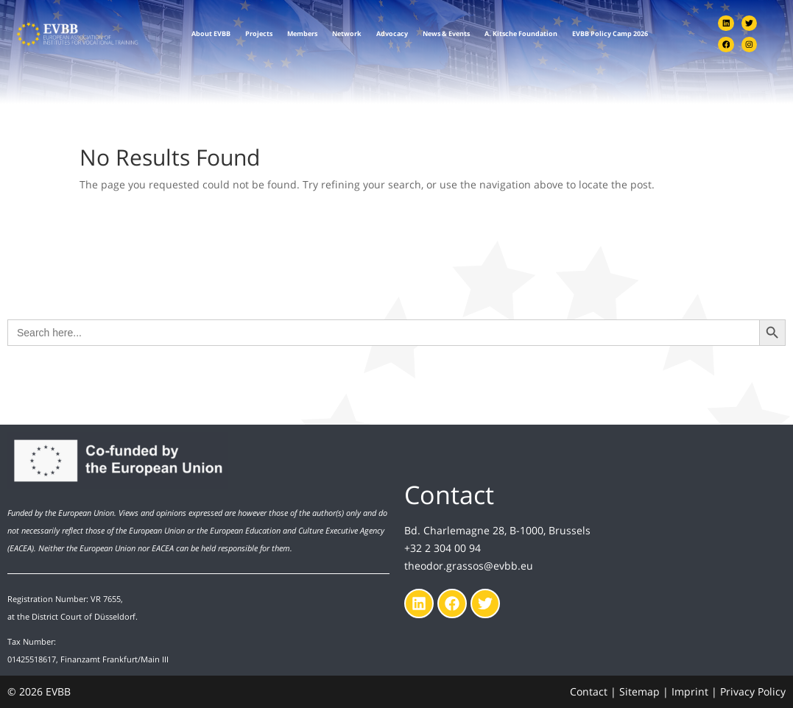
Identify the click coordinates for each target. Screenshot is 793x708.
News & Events (446, 33)
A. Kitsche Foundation (520, 33)
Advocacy (392, 33)
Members (302, 33)
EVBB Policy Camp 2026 (610, 33)
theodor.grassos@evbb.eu (468, 566)
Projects (258, 33)
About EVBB (210, 33)
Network (347, 33)
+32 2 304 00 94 (442, 548)
